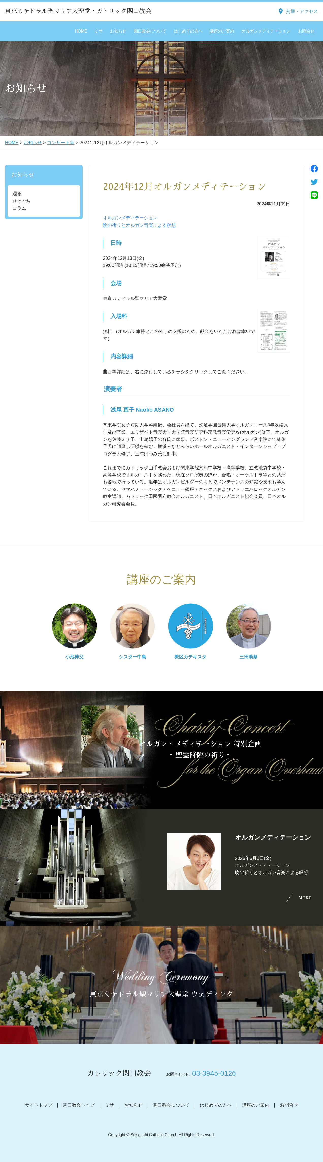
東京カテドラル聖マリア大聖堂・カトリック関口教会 (78, 11)
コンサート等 (60, 142)
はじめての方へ (188, 31)
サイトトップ (38, 1105)
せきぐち (21, 201)
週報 (17, 193)
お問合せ (306, 31)
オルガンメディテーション (266, 31)
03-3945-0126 (214, 1073)
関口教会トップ (79, 1105)
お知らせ (118, 31)
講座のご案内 (222, 31)
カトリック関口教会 (119, 1073)
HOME (81, 31)
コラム (19, 208)
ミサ (98, 31)
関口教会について (150, 31)
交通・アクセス (302, 11)
